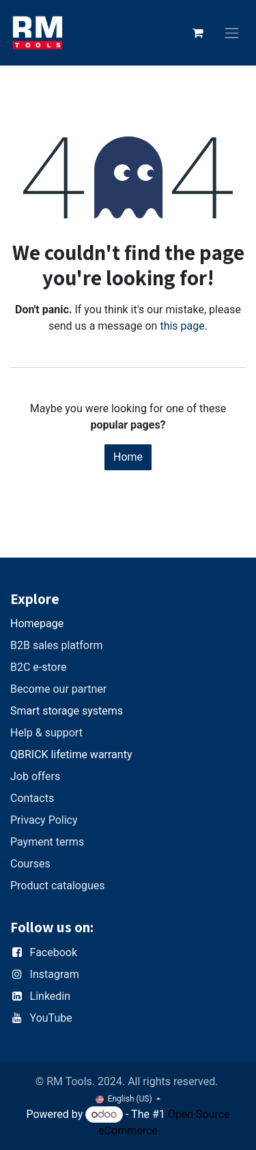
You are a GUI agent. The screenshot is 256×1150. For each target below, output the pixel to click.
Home (128, 456)
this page (182, 325)
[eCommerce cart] (198, 32)
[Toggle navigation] (232, 33)
